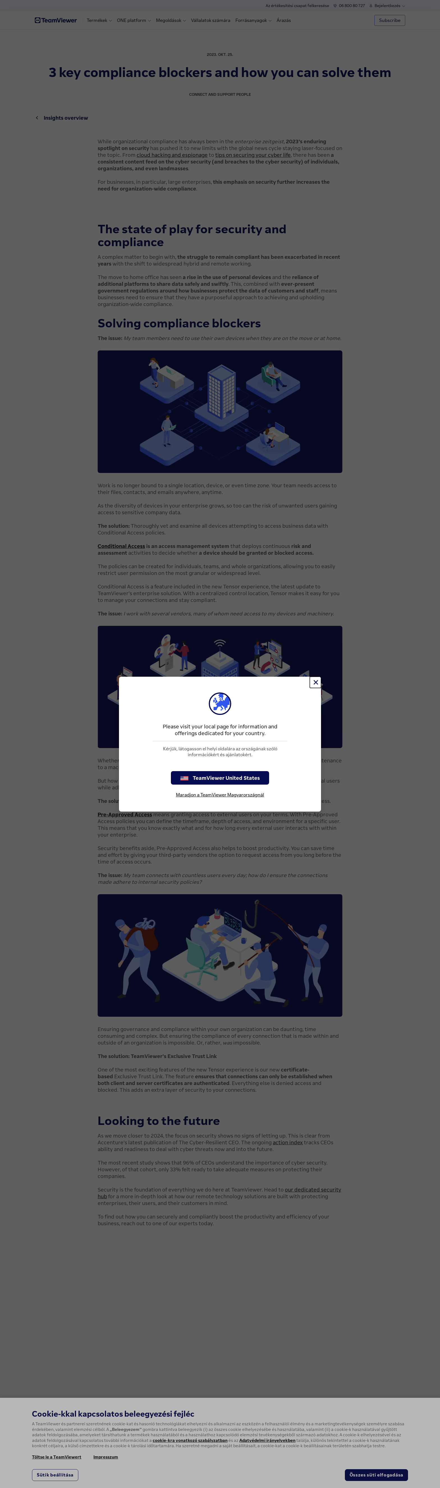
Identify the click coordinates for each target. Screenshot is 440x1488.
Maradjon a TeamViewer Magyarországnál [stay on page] (220, 795)
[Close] (315, 682)
